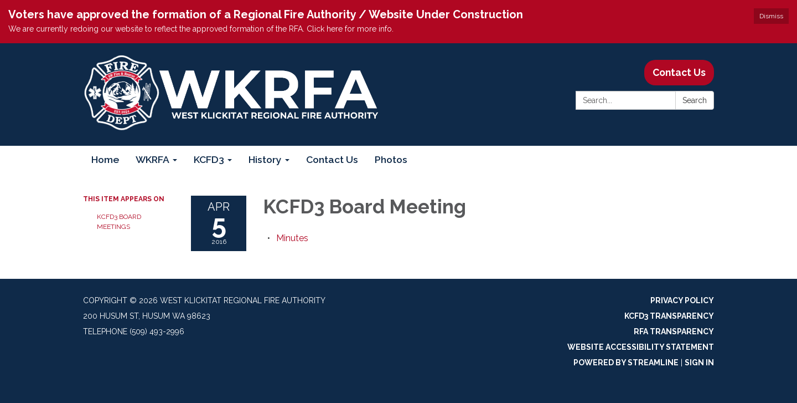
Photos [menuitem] (391, 159)
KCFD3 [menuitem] (209, 159)
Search (694, 100)
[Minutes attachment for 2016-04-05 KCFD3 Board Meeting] (292, 238)
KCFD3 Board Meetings (119, 222)
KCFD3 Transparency (669, 316)
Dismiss (771, 16)
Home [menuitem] (105, 159)
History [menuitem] (265, 159)
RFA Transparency (674, 331)
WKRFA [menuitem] (152, 159)
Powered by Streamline (626, 362)
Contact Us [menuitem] (332, 159)
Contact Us (679, 72)
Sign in (699, 362)
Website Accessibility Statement (640, 347)
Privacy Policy (682, 300)
